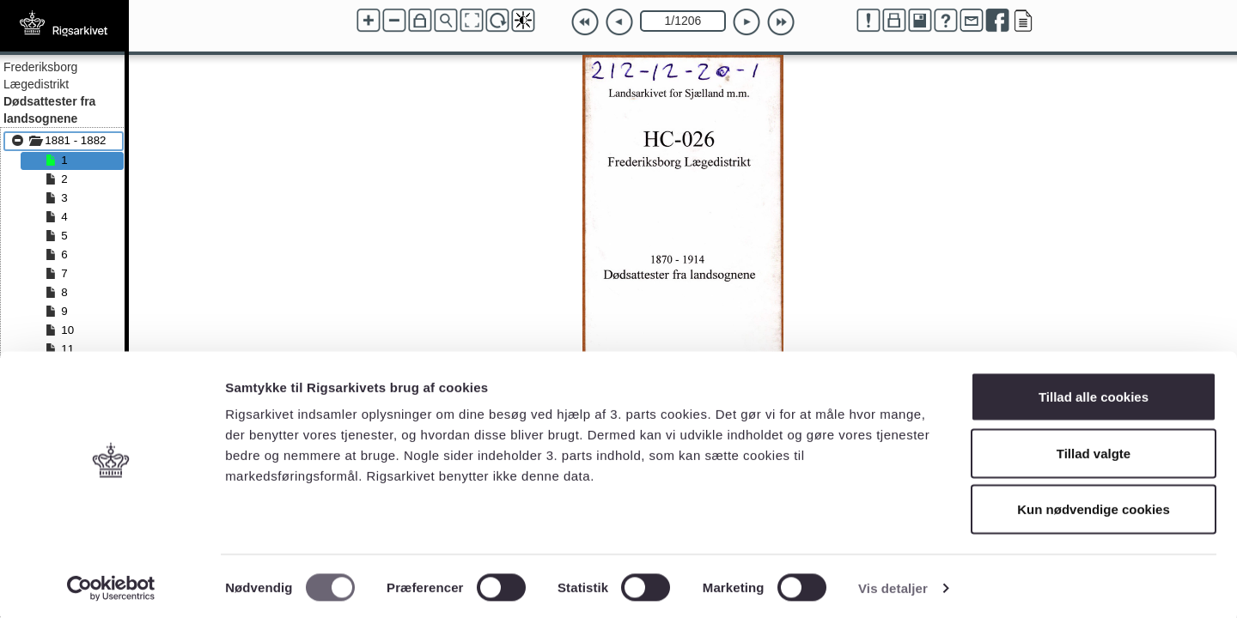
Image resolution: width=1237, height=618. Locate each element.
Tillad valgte (1093, 449)
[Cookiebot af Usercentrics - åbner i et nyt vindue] (111, 584)
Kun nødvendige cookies (1093, 505)
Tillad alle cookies (1094, 392)
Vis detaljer (893, 584)
